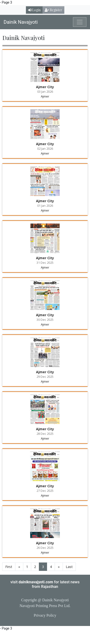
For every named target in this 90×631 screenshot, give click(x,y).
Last (69, 566)
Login (34, 10)
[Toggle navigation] (79, 22)
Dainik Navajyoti (21, 22)
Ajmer (45, 96)
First (8, 566)
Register (53, 10)
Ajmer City (45, 87)
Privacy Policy (45, 615)
